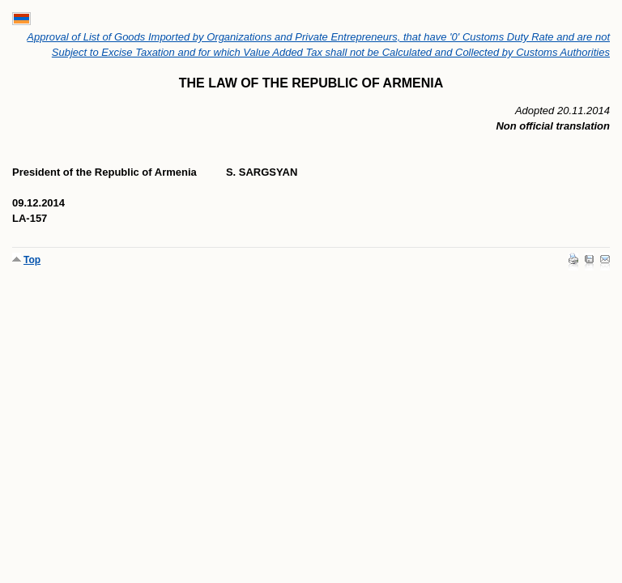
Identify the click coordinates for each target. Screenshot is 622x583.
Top (31, 260)
